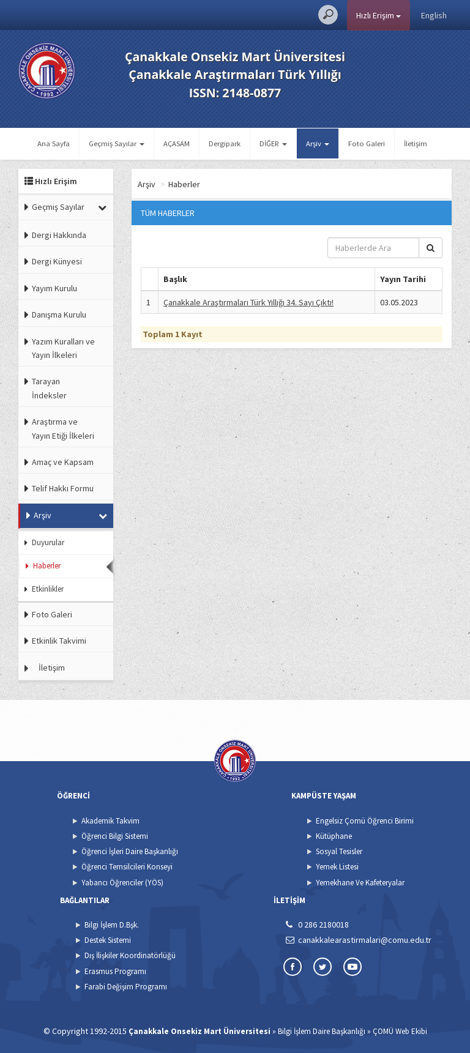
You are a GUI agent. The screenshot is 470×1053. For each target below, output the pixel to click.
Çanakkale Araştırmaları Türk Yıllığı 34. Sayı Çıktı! (248, 302)
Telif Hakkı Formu (63, 488)
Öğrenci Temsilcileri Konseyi (127, 866)
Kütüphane (334, 836)
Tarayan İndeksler (49, 388)
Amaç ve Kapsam (63, 461)
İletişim (415, 143)
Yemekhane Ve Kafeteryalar (360, 882)
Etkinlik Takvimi (59, 640)
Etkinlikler (48, 589)
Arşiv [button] (317, 143)
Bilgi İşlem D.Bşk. (111, 925)
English (434, 15)
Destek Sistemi (107, 940)
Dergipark (225, 143)
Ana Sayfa (53, 143)
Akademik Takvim (110, 821)
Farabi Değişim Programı (125, 986)
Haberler (47, 565)
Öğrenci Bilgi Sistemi (114, 836)
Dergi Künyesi (57, 261)
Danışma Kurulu (59, 314)
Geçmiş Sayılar (58, 206)
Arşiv (42, 515)
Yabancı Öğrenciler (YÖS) (122, 882)
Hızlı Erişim (378, 15)
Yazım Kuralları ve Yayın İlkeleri (63, 348)
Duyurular (48, 542)
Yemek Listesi (337, 866)
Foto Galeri (366, 143)
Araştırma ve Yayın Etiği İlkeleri (63, 428)
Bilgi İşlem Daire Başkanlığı (321, 1031)
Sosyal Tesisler (339, 851)
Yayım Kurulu (54, 288)
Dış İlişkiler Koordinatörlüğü (130, 955)
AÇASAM (176, 143)
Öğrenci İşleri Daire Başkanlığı (129, 851)
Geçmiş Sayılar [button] (116, 143)
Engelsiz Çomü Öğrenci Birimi (365, 821)
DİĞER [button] (273, 143)
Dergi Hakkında (59, 234)
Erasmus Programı (115, 971)
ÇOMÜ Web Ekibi (400, 1031)
